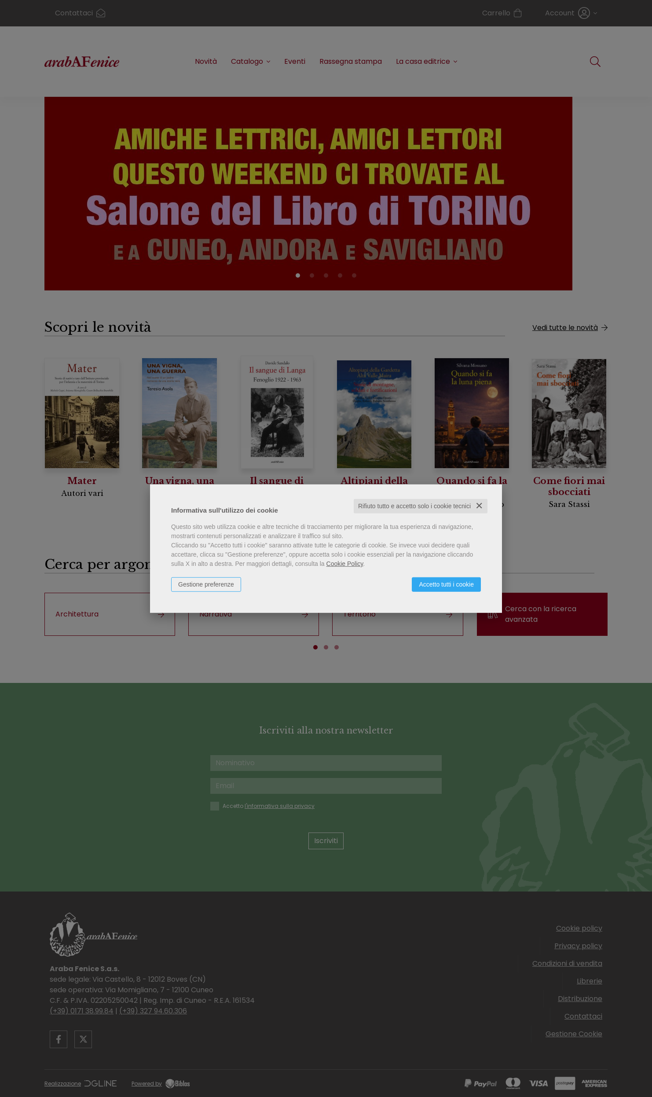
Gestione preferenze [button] (206, 584)
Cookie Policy (344, 563)
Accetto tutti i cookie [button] (446, 584)
